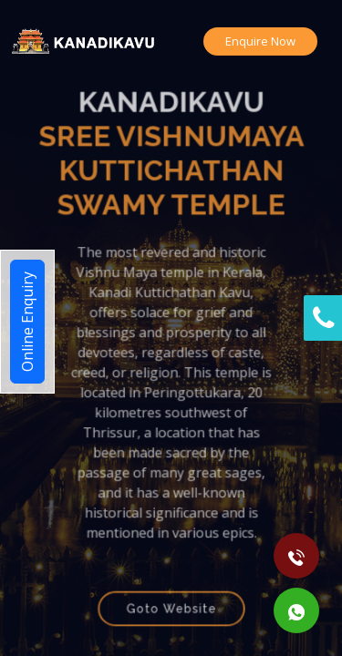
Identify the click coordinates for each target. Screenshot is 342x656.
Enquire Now (260, 41)
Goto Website (171, 597)
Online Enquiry (27, 322)
